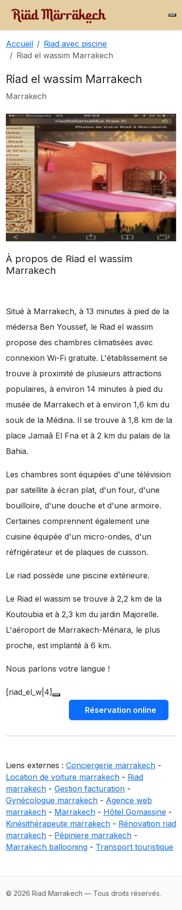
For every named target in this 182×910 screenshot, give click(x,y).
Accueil (19, 44)
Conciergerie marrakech (110, 765)
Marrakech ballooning (46, 847)
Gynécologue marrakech (52, 800)
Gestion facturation (89, 788)
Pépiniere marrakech (93, 835)
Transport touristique (134, 847)
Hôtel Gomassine (134, 812)
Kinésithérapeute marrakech (58, 823)
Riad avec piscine (75, 44)
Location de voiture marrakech (62, 777)
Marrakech (74, 812)
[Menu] (172, 15)
